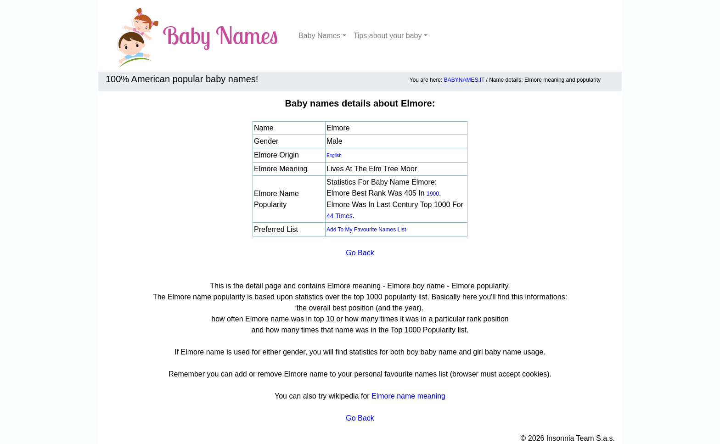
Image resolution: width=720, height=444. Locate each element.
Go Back (360, 253)
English (334, 155)
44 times (339, 215)
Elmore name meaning (408, 396)
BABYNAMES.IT (464, 80)
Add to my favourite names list (366, 229)
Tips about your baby (388, 35)
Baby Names (319, 35)
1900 (433, 194)
